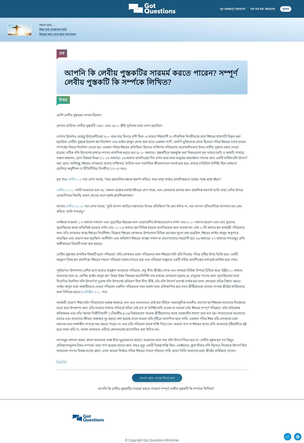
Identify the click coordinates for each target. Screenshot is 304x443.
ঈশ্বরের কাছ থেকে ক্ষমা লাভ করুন (57, 34)
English (62, 361)
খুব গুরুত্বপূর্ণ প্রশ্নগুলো (232, 9)
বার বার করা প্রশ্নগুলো (262, 9)
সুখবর (285, 9)
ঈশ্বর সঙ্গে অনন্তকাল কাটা (53, 29)
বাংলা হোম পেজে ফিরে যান (157, 378)
